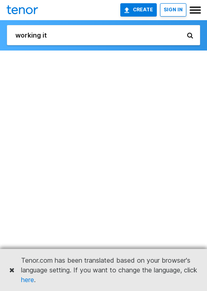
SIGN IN (173, 9)
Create (138, 9)
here (27, 280)
